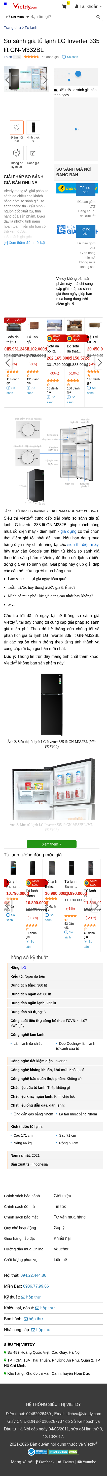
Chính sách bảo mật (21, 1217)
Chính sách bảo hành (22, 1196)
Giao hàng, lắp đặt (19, 1238)
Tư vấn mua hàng (70, 1217)
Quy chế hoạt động (20, 1228)
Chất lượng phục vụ (21, 1259)
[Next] (45, 80)
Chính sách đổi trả (19, 1206)
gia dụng (68, 531)
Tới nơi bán (85, 190)
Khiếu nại (62, 1238)
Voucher (61, 1249)
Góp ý (59, 1228)
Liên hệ (60, 1259)
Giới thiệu (62, 1196)
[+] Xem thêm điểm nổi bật (24, 243)
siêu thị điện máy (82, 544)
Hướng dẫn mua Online (23, 1249)
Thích (8, 57)
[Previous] (7, 80)
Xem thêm (51, 844)
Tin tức (60, 1206)
